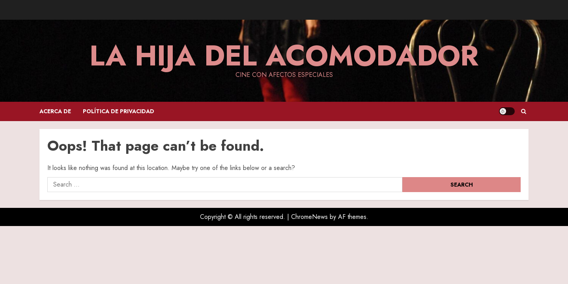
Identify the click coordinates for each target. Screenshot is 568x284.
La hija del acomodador (284, 55)
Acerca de (55, 111)
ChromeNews (309, 216)
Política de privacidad (118, 111)
